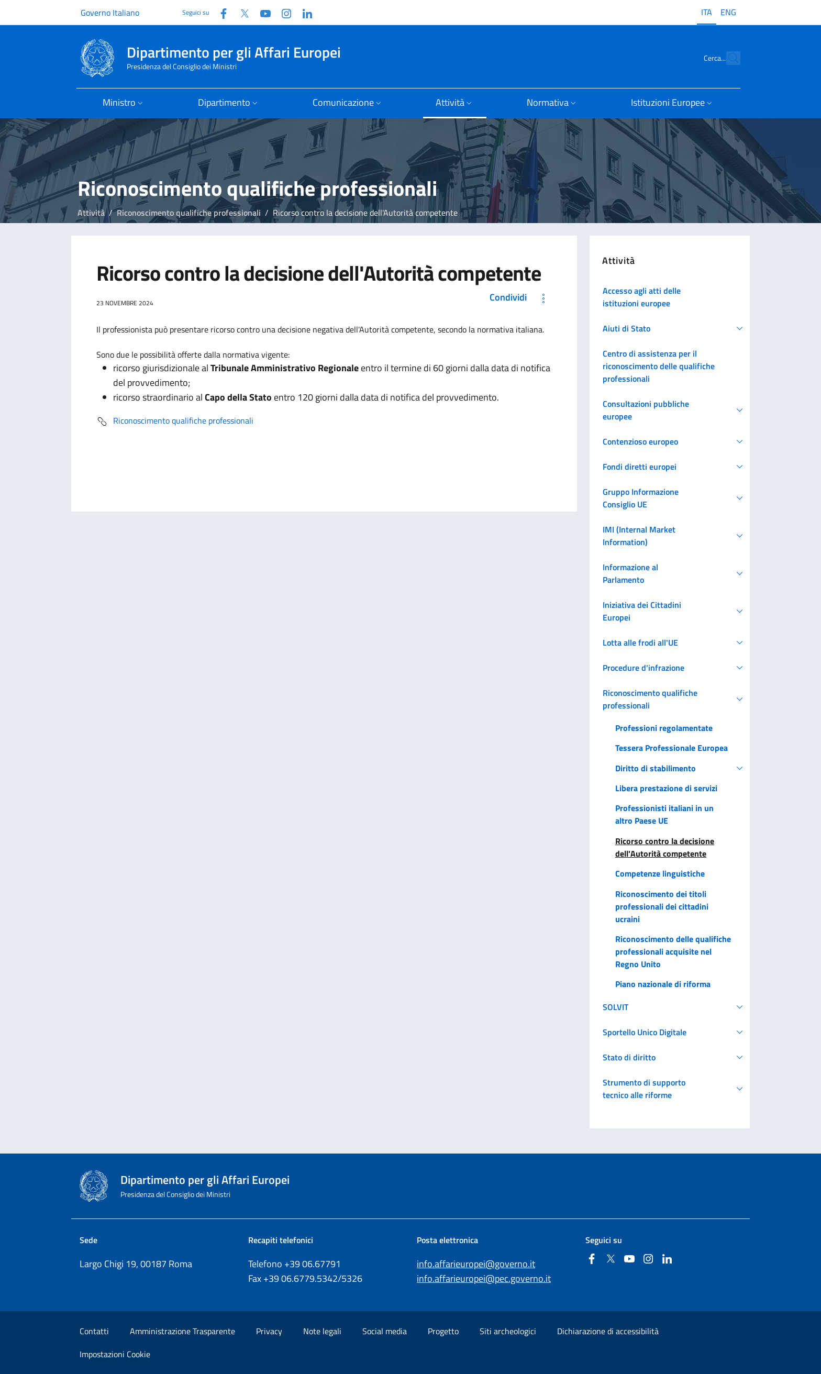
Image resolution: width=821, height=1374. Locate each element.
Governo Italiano (110, 12)
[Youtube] (261, 12)
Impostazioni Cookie (115, 1354)
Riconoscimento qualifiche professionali (189, 212)
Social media (384, 1331)
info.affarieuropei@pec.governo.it (484, 1278)
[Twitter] (240, 12)
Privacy (269, 1331)
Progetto (443, 1331)
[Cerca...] (727, 58)
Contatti (94, 1331)
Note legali (322, 1331)
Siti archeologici (508, 1331)
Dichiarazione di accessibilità (608, 1331)
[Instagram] (282, 12)
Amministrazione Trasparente (182, 1331)
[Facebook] (219, 12)
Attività (91, 212)
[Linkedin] (303, 12)
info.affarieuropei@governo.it (476, 1264)
